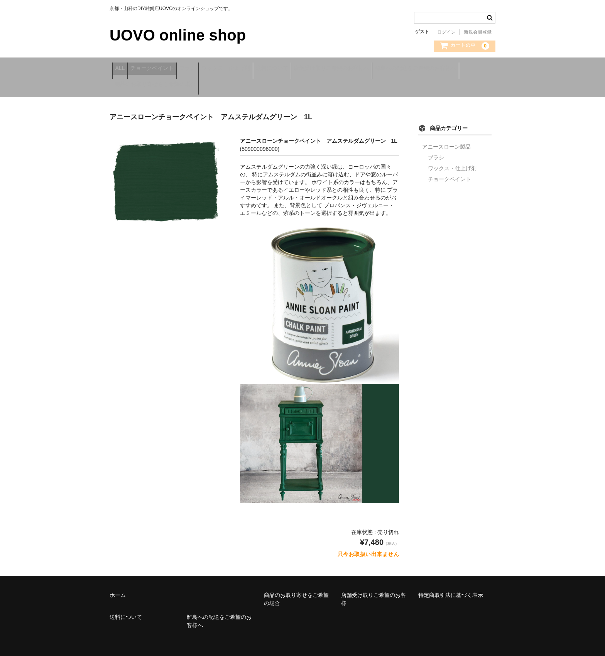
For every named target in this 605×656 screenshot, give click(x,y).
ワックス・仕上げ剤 (258, 69)
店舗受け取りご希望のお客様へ (384, 69)
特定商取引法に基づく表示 (450, 591)
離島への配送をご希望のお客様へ (157, 85)
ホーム (118, 591)
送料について (315, 69)
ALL (122, 69)
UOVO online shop (178, 35)
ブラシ (210, 69)
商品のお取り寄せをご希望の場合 (254, 85)
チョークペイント (164, 69)
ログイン (446, 32)
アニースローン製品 (446, 142)
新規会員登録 (478, 32)
